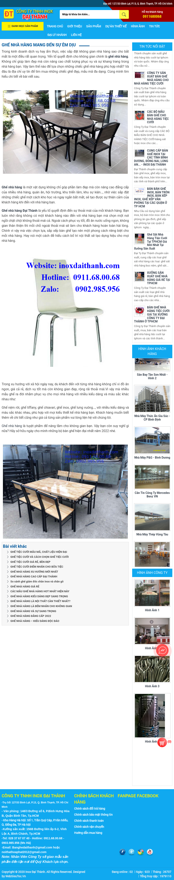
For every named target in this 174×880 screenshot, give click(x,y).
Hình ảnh (138, 26)
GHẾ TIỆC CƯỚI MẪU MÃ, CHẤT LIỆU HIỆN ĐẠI (38, 551)
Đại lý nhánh (57, 35)
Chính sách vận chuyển (89, 827)
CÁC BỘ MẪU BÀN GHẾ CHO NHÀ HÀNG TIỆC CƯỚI (158, 118)
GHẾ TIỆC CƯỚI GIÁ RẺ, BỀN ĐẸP (30, 561)
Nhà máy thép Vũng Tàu (152, 535)
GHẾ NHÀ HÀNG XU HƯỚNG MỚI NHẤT (34, 571)
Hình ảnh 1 (152, 610)
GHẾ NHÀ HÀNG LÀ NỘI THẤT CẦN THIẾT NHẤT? (40, 601)
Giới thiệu (74, 26)
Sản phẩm (93, 26)
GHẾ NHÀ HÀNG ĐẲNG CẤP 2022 (30, 616)
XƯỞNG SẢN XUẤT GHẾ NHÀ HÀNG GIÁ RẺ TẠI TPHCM (158, 279)
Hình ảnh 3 (152, 686)
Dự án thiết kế (116, 26)
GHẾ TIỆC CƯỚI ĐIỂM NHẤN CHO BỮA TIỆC (36, 566)
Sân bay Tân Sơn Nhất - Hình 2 (152, 377)
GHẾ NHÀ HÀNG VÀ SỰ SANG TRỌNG (33, 611)
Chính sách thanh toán (89, 821)
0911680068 (152, 16)
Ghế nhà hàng (12, 426)
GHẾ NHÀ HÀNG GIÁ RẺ (24, 586)
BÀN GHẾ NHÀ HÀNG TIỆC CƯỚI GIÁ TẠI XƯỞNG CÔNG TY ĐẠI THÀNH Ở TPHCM (152, 315)
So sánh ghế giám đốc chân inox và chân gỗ (36, 581)
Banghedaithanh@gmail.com (32, 847)
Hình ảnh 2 (152, 648)
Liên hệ (76, 35)
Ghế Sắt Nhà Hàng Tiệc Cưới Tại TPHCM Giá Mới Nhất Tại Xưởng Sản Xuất (150, 242)
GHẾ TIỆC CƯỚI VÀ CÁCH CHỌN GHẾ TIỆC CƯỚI (39, 556)
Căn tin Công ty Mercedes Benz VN (152, 495)
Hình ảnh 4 (152, 741)
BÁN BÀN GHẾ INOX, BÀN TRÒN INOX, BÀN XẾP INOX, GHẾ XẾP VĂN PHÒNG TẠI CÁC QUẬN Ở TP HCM (151, 198)
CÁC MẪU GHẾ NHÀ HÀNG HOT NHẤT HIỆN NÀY (39, 591)
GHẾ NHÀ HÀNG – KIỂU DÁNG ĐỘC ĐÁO (34, 621)
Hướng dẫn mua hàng (88, 833)
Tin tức (154, 26)
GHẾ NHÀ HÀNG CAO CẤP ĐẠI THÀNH (33, 576)
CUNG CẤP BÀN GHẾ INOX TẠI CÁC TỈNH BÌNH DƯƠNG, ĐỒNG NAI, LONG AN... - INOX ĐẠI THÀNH (151, 158)
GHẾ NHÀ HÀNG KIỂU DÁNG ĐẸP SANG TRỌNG (39, 596)
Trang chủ (55, 26)
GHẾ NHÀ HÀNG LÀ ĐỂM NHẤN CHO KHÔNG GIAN (41, 606)
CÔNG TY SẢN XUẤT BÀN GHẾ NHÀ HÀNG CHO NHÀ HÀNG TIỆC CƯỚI (151, 79)
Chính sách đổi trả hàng (89, 808)
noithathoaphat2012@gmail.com (24, 852)
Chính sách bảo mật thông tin (93, 815)
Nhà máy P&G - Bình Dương (152, 458)
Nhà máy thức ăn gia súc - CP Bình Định (152, 418)
